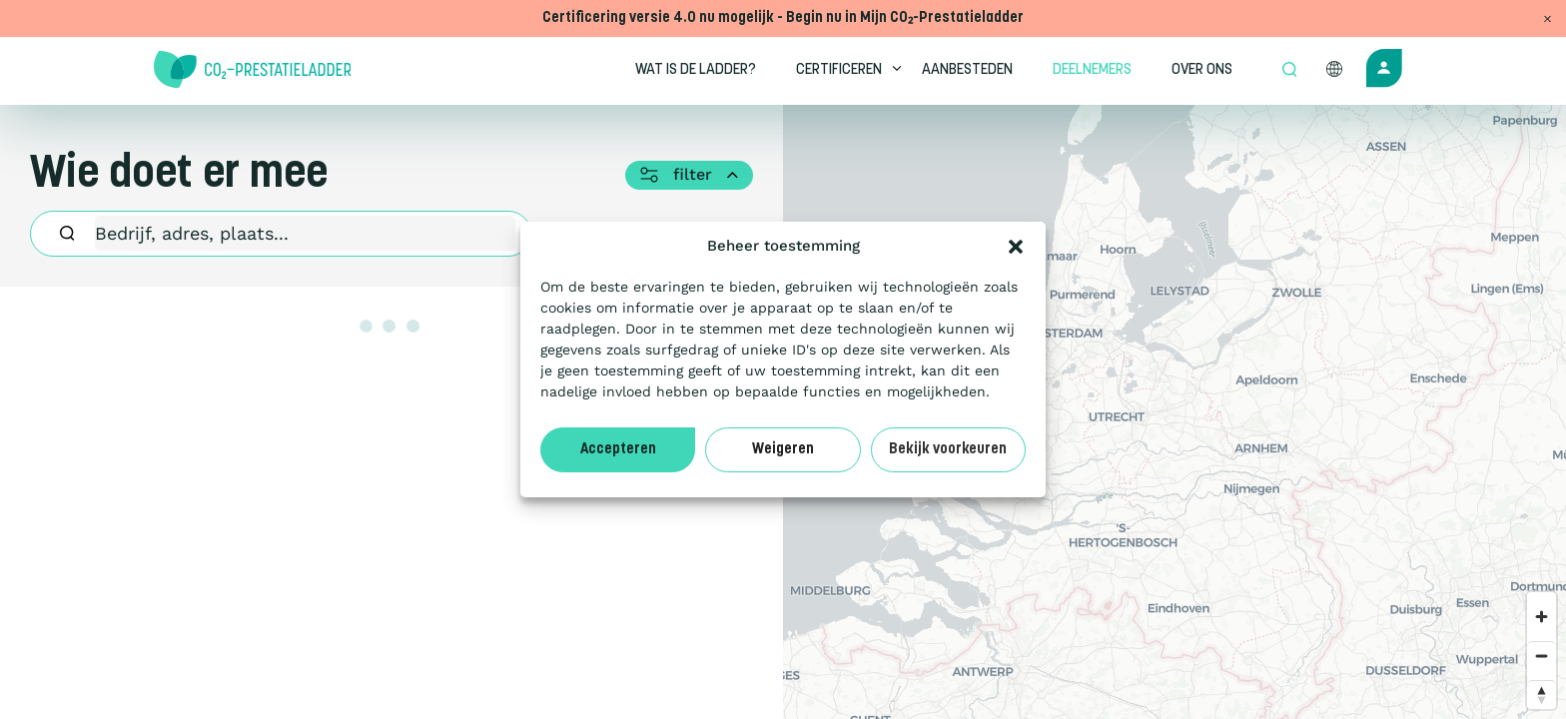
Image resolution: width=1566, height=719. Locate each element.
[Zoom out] (1541, 655)
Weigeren (783, 449)
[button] (1016, 247)
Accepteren (618, 449)
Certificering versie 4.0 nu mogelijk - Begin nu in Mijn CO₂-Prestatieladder (783, 18)
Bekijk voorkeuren (948, 449)
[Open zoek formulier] (1289, 71)
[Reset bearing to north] (1541, 694)
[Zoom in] (1541, 616)
